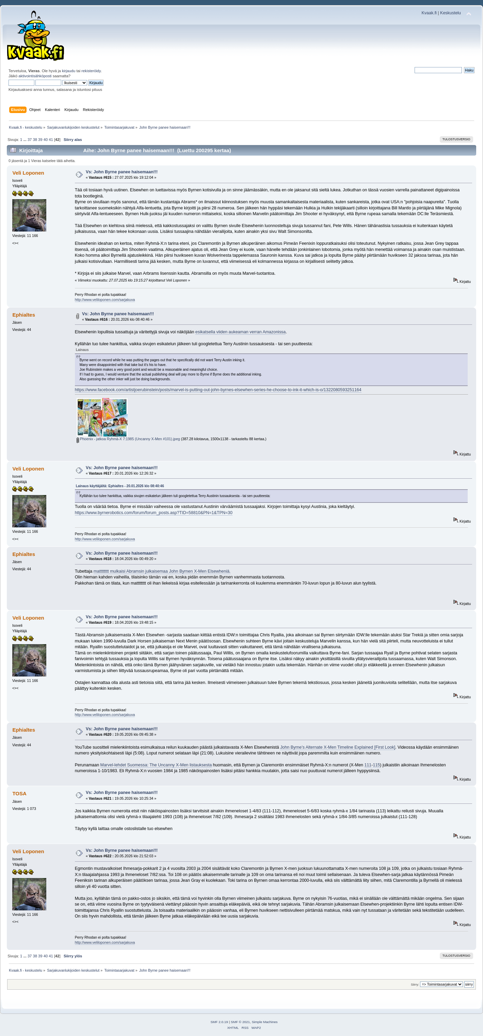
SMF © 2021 (240, 1022)
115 (376, 765)
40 (46, 140)
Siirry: (415, 984)
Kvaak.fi (429, 13)
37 (30, 140)
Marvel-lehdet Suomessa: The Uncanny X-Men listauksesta (156, 765)
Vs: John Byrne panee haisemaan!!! (122, 172)
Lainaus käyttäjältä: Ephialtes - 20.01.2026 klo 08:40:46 (120, 486)
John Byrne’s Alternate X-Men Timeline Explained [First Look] (337, 747)
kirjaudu (68, 71)
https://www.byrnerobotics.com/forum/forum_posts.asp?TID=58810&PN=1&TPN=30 (153, 512)
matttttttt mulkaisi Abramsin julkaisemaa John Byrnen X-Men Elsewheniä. (162, 571)
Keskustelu (450, 13)
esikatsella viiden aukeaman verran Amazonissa (240, 332)
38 (35, 140)
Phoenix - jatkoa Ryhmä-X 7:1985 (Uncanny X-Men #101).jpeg (128, 439)
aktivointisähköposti (34, 76)
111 (368, 765)
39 (40, 140)
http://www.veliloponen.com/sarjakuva (105, 300)
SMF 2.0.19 (219, 1022)
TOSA (19, 793)
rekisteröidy (91, 71)
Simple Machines (265, 1022)
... (25, 140)
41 (51, 140)
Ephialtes (23, 315)
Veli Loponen (28, 173)
